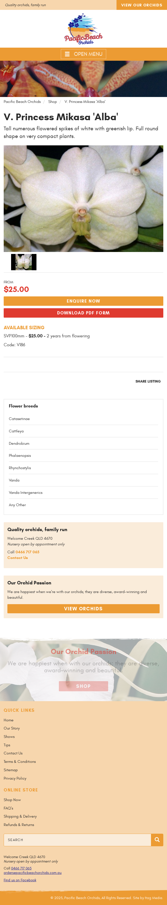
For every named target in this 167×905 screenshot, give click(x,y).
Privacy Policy (15, 778)
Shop (83, 686)
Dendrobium (19, 443)
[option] (25, 262)
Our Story (12, 728)
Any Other (17, 505)
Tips (7, 745)
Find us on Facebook (20, 880)
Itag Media (153, 898)
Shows (9, 736)
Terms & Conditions (20, 761)
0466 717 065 (27, 552)
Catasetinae (19, 419)
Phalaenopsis (20, 455)
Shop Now (12, 800)
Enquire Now (83, 301)
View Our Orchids (141, 5)
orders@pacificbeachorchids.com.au (33, 873)
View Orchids (83, 609)
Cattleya (16, 431)
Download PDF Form (83, 313)
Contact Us (17, 557)
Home (9, 720)
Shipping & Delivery (20, 816)
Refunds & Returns (19, 825)
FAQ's (8, 808)
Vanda (14, 480)
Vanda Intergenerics (25, 492)
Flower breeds (23, 406)
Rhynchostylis (20, 468)
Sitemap (11, 770)
